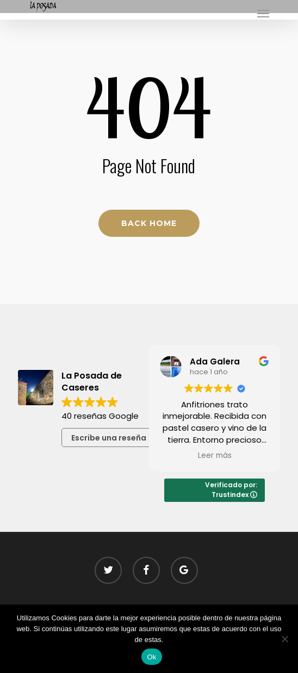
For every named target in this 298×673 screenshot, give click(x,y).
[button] (263, 13)
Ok (151, 657)
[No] (284, 638)
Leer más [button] (215, 456)
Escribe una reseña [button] (108, 437)
